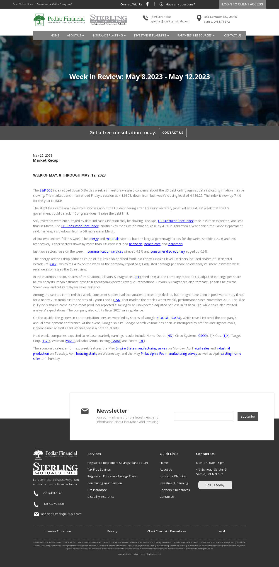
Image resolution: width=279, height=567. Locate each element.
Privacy (112, 531)
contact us (233, 35)
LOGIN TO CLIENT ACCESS (242, 4)
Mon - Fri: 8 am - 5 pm (210, 463)
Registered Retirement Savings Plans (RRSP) (117, 463)
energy (94, 239)
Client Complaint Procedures (166, 531)
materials (112, 239)
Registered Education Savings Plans (112, 476)
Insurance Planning (173, 476)
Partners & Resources (175, 490)
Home (55, 35)
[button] (76, 35)
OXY (53, 264)
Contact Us (167, 497)
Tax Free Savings (99, 469)
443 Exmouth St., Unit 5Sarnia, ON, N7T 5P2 (211, 471)
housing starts (86, 353)
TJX (225, 335)
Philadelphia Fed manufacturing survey (169, 353)
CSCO (202, 335)
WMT (70, 341)
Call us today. (215, 485)
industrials (175, 244)
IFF (137, 277)
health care (152, 244)
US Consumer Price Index (80, 226)
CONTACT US (172, 132)
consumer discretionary (167, 251)
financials (136, 244)
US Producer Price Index (176, 221)
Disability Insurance (100, 497)
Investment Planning (174, 483)
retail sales (201, 348)
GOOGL (163, 318)
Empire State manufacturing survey (141, 348)
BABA (116, 341)
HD (169, 335)
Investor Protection (58, 531)
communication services (105, 251)
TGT (46, 341)
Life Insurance (97, 490)
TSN (117, 300)
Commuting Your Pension (104, 483)
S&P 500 (46, 190)
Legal (221, 531)
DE (141, 341)
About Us (166, 469)
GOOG (175, 318)
